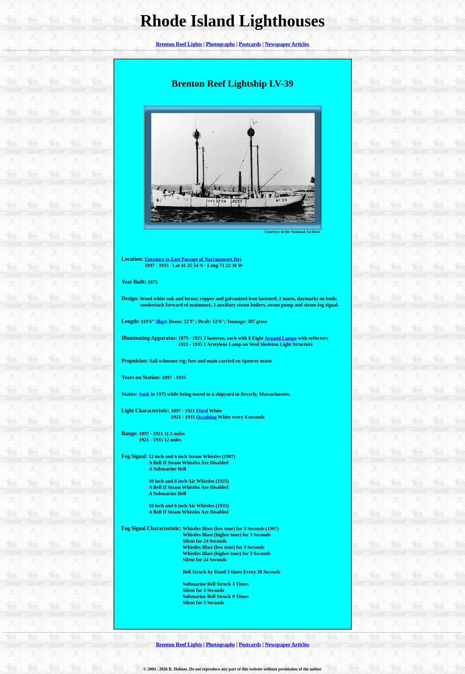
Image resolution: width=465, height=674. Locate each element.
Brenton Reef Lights (179, 44)
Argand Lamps (281, 338)
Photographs (220, 44)
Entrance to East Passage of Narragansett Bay (193, 259)
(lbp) (161, 321)
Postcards (250, 44)
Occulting (206, 417)
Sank (144, 394)
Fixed (202, 411)
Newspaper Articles (287, 44)
